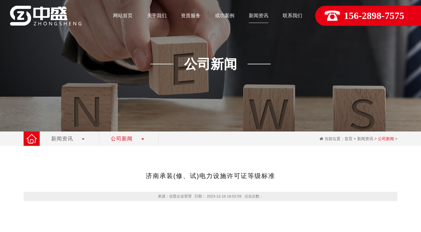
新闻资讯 (365, 138)
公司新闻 (386, 138)
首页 (349, 138)
